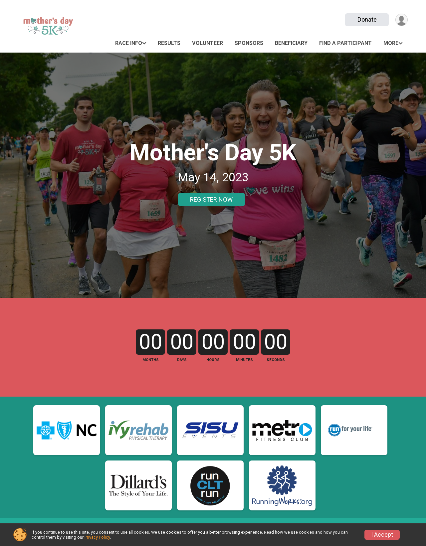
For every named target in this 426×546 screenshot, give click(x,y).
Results (169, 43)
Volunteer (207, 43)
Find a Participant (345, 43)
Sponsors (249, 43)
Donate (367, 19)
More (390, 43)
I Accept (382, 534)
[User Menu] (401, 20)
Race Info (128, 43)
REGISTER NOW (211, 199)
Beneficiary (291, 43)
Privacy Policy (97, 537)
